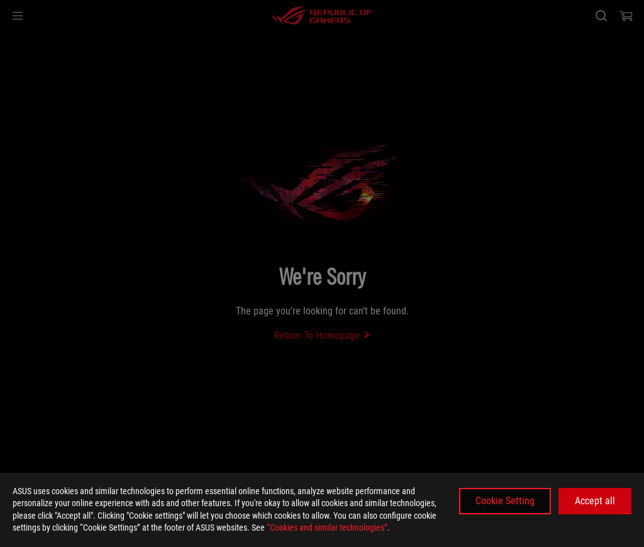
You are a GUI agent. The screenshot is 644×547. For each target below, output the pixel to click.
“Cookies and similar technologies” (327, 527)
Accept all (595, 501)
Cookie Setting (505, 501)
